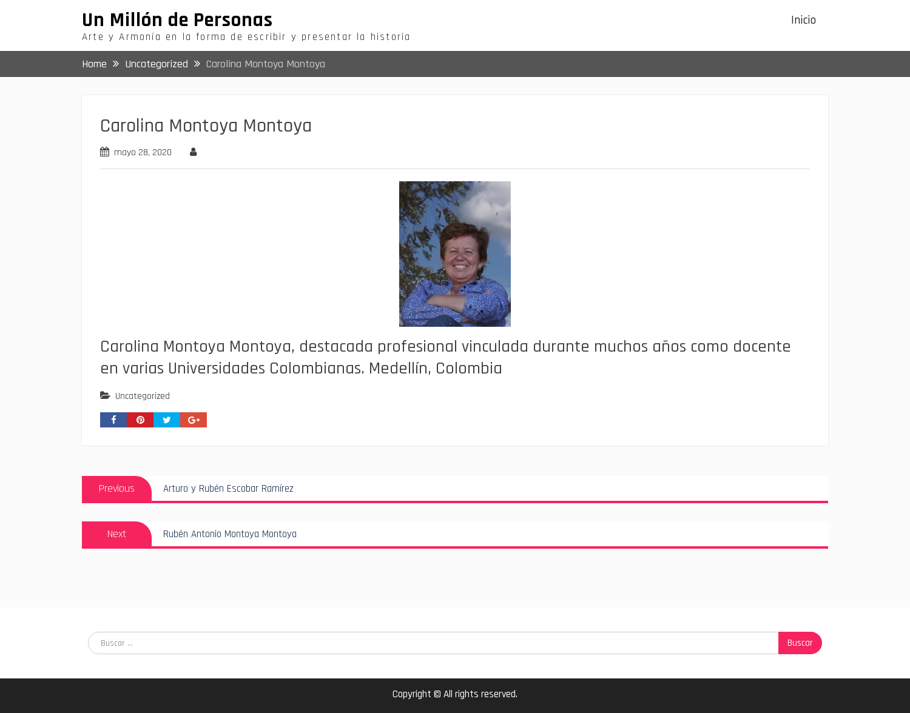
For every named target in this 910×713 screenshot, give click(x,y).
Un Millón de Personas (177, 20)
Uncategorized (142, 396)
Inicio (803, 20)
